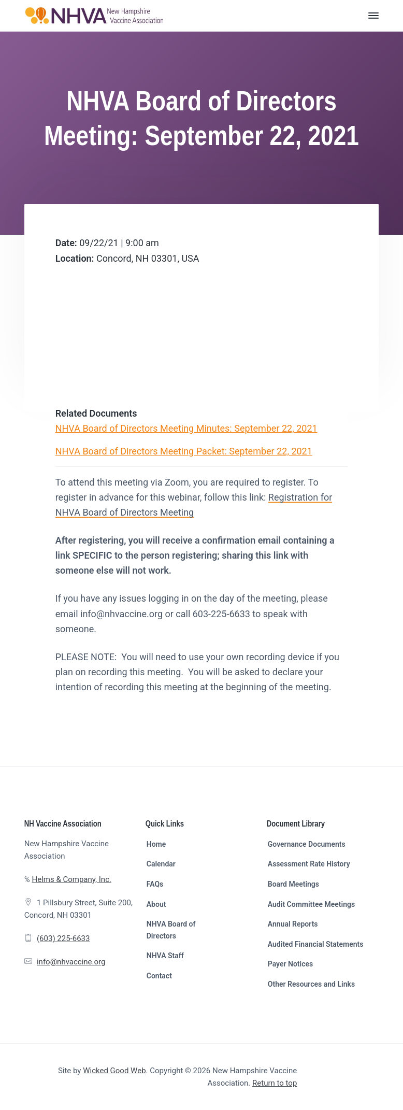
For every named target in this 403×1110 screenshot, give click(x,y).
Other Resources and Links (311, 984)
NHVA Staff (165, 955)
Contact (159, 976)
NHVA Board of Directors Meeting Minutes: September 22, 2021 (186, 428)
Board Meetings (293, 884)
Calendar (161, 864)
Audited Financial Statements (316, 944)
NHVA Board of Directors (171, 930)
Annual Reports (293, 924)
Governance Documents (307, 844)
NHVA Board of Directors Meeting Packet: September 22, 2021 (183, 451)
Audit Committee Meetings (311, 904)
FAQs (155, 884)
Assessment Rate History (309, 864)
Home (156, 844)
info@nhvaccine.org (71, 961)
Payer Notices (290, 964)
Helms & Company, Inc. (71, 879)
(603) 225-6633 (63, 938)
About (156, 904)
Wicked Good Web (114, 1070)
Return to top (274, 1083)
